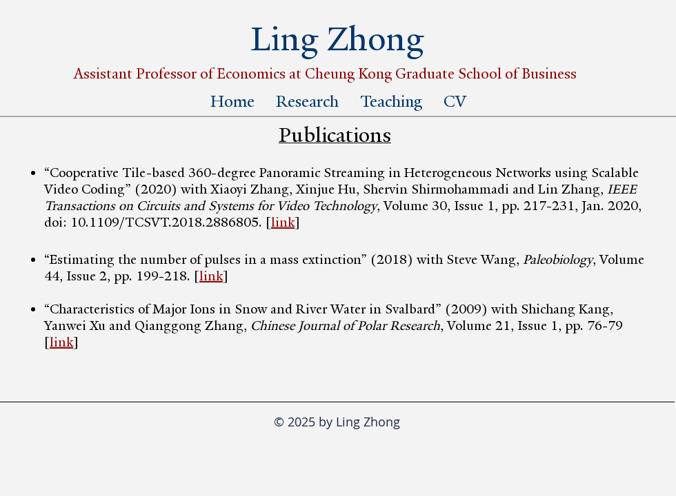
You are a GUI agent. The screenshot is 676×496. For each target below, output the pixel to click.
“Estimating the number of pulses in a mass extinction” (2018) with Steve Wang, (287, 259)
